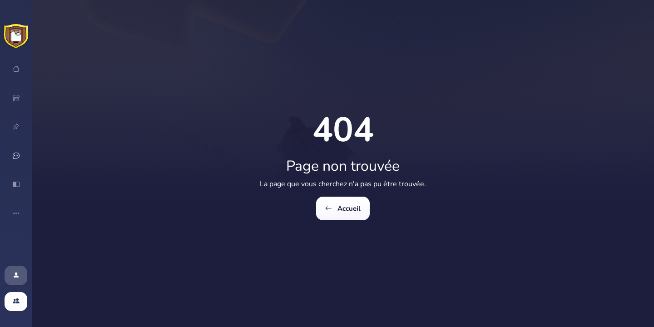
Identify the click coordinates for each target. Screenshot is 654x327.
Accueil (343, 208)
